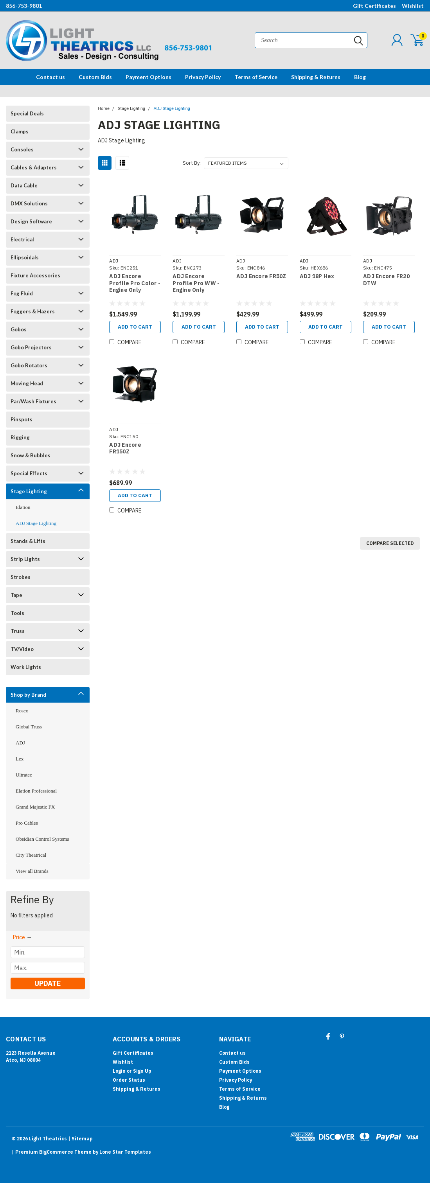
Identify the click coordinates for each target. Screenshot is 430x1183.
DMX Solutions (29, 203)
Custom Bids (95, 77)
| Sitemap (80, 1139)
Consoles (22, 149)
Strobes (21, 577)
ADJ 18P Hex (317, 276)
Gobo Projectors (31, 347)
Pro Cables (27, 823)
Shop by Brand (28, 695)
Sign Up (142, 1071)
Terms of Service (255, 77)
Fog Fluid (22, 293)
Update (47, 983)
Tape (16, 595)
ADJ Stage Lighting (36, 523)
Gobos (19, 329)
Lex (19, 759)
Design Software (31, 221)
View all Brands (32, 871)
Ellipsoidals (25, 257)
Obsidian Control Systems (42, 839)
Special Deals (27, 113)
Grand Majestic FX (35, 807)
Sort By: (192, 163)
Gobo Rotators (29, 365)
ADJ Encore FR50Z (261, 276)
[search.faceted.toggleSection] (23, 937)
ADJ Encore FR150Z (125, 448)
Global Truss (29, 727)
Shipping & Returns (315, 77)
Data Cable (24, 185)
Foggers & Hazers (33, 311)
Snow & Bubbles (30, 455)
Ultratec (24, 775)
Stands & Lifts (28, 541)
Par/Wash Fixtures (33, 401)
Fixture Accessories (35, 275)
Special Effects (29, 473)
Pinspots (21, 419)
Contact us (50, 77)
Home (104, 108)
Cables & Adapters (34, 167)
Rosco (22, 711)
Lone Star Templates (125, 1152)
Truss (18, 631)
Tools (17, 613)
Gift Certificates (374, 5)
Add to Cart (135, 327)
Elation (23, 507)
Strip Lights (25, 559)
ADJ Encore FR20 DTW (386, 280)
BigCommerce (56, 1152)
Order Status (129, 1080)
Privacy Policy (203, 77)
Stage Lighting (29, 491)
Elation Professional (36, 791)
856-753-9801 (24, 5)
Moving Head (27, 383)
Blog (360, 77)
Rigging (20, 437)
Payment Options (148, 77)
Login (119, 1071)
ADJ (20, 743)
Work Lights (26, 667)
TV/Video (22, 649)
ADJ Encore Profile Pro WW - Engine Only (196, 283)
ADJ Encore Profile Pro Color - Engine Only (134, 283)
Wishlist (413, 5)
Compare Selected (390, 543)
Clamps (20, 131)
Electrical (22, 239)
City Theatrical (31, 855)
